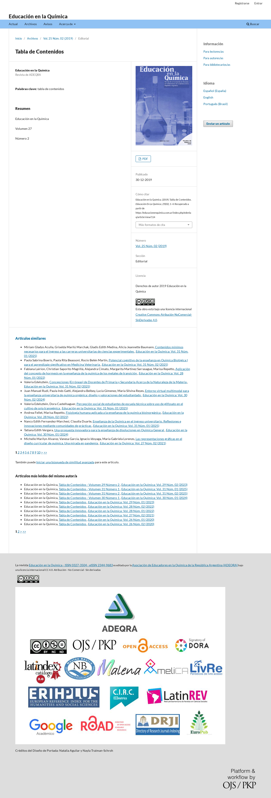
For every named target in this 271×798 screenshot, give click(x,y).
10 (38, 452)
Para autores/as (213, 58)
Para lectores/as (213, 51)
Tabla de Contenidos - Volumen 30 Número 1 (89, 498)
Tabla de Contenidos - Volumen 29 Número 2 (89, 484)
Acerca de (66, 24)
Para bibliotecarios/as (216, 64)
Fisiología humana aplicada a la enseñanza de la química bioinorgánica (113, 412)
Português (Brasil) (215, 104)
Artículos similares (30, 338)
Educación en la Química (38, 16)
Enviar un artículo (218, 123)
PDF (145, 159)
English (208, 97)
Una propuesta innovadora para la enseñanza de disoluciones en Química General (109, 430)
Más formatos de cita (152, 225)
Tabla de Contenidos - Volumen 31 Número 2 (89, 493)
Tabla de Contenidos (73, 502)
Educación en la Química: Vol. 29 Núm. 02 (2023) (154, 484)
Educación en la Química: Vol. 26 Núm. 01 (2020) (121, 519)
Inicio (18, 38)
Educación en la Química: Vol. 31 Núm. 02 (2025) (135, 364)
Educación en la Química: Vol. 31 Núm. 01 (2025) (95, 408)
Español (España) (214, 91)
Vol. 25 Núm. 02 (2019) (58, 38)
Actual (13, 24)
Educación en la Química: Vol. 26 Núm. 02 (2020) (121, 524)
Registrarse (242, 3)
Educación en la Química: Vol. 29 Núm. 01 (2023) (121, 502)
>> (45, 452)
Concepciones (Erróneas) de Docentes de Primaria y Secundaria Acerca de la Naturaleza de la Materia (118, 382)
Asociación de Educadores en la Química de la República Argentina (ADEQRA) (185, 565)
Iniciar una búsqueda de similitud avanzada (65, 462)
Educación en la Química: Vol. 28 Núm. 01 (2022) (121, 511)
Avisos (48, 24)
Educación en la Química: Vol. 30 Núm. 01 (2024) (154, 498)
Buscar (253, 24)
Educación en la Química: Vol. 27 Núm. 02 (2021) (133, 443)
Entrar (258, 3)
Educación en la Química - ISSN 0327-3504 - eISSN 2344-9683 (71, 565)
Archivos (30, 24)
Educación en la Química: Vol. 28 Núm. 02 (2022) (121, 506)
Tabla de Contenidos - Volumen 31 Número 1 (89, 489)
